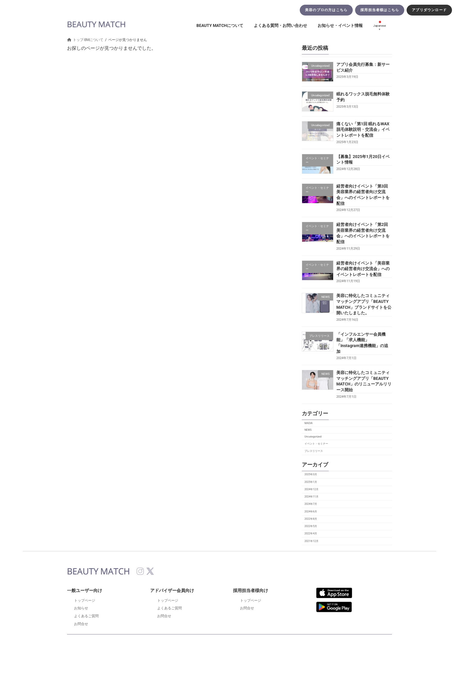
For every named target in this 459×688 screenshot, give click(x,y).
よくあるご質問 (86, 616)
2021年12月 (311, 541)
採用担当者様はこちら (379, 10)
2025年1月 (310, 482)
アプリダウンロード (429, 10)
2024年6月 (310, 511)
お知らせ (81, 608)
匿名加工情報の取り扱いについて (188, 642)
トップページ (84, 600)
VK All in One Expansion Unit (254, 659)
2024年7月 (310, 503)
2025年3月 (310, 474)
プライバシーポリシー (243, 642)
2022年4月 (310, 533)
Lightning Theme (228, 659)
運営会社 (313, 642)
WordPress (209, 659)
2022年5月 (310, 526)
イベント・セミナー (316, 443)
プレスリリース (313, 450)
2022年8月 (310, 518)
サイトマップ (283, 642)
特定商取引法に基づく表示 (103, 642)
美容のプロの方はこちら (326, 10)
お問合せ (81, 624)
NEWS (307, 429)
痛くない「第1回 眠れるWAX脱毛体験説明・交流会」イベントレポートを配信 (363, 129)
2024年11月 (311, 496)
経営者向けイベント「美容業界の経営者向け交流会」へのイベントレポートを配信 (363, 269)
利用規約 (143, 642)
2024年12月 (311, 489)
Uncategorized (312, 436)
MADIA (308, 423)
